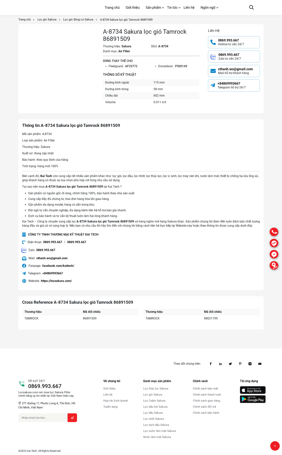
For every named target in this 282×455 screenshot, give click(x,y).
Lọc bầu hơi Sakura (155, 406)
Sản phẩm (153, 7)
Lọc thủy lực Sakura (155, 388)
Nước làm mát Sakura (157, 437)
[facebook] (210, 364)
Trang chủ (112, 7)
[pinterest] (240, 364)
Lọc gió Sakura (46, 19)
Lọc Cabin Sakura (154, 400)
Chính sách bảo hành (206, 412)
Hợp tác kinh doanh (115, 400)
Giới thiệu (133, 7)
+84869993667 (228, 83)
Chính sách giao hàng (206, 400)
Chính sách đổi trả (204, 406)
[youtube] (260, 364)
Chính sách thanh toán (207, 394)
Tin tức (172, 7)
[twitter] (230, 364)
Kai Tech (46, 176)
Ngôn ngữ (208, 7)
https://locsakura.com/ (56, 281)
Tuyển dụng (110, 406)
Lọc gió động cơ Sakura (78, 19)
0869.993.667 (228, 40)
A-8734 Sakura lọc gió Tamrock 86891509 (126, 19)
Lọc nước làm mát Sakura (159, 431)
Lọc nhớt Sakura (153, 419)
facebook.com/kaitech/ (58, 266)
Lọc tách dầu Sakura (156, 425)
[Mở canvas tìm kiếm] (251, 7)
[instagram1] (250, 364)
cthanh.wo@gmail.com (235, 69)
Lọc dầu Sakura (153, 412)
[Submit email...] (72, 417)
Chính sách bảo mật (205, 388)
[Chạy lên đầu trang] (275, 446)
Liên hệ (189, 7)
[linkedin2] (220, 364)
